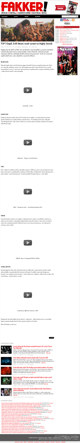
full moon (43, 441)
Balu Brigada (62, 28)
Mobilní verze (67, 437)
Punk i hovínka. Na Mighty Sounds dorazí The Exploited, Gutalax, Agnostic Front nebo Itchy (22, 403)
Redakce (50, 437)
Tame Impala (62, 31)
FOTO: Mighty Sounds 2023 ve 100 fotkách (11, 415)
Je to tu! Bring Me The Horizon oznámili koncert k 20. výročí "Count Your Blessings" (32, 347)
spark (21, 441)
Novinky (19, 46)
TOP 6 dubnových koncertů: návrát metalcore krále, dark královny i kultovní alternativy (32, 389)
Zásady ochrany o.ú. (57, 437)
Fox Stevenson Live (64, 33)
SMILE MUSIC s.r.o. (65, 436)
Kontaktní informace (33, 437)
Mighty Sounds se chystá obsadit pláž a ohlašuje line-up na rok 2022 (17, 426)
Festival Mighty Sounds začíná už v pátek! (11, 421)
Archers (61, 36)
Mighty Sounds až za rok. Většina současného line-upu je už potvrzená (17, 432)
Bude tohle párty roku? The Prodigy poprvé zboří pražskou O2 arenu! (33, 367)
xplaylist (47, 441)
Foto (49, 404)
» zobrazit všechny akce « (67, 44)
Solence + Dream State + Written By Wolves (69, 30)
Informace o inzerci (43, 437)
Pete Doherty (62, 41)
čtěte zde (48, 353)
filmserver (58, 441)
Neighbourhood (63, 38)
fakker (25, 441)
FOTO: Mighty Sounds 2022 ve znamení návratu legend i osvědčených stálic (18, 420)
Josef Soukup (25, 46)
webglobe (63, 441)
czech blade (30, 441)
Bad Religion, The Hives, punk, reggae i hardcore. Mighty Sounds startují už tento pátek (21, 412)
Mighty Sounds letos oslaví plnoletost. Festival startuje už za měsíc (16, 413)
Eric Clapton (62, 42)
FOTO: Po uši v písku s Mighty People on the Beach (13, 424)
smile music (17, 441)
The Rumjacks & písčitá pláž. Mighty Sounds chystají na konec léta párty (17, 427)
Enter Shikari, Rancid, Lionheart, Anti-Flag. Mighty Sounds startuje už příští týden (19, 417)
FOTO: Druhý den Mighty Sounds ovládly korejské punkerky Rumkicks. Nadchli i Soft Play (21, 406)
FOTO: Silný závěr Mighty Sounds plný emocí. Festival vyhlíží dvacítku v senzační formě (21, 404)
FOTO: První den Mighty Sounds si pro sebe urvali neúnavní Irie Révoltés (18, 407)
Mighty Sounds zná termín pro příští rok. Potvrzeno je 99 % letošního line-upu (19, 430)
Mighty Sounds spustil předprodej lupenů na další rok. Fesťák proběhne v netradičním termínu (22, 418)
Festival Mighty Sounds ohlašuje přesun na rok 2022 (13, 429)
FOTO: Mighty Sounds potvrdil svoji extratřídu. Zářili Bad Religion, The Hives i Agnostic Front (22, 410)
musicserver (36, 441)
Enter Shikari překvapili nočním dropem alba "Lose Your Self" (30, 358)
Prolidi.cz (77, 436)
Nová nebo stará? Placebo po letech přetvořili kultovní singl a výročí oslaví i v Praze (32, 378)
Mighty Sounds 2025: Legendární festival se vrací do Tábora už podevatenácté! (19, 409)
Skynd (61, 34)
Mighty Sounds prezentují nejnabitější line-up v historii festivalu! (15, 423)
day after (52, 441)
